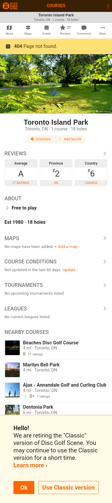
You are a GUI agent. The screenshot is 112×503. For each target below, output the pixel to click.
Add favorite (70, 139)
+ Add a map (66, 246)
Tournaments (56, 285)
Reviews (56, 154)
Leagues (56, 309)
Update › (70, 269)
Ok (23, 487)
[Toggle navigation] (108, 6)
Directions (40, 139)
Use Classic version (68, 487)
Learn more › (30, 465)
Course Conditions (56, 262)
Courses (56, 5)
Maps (56, 238)
